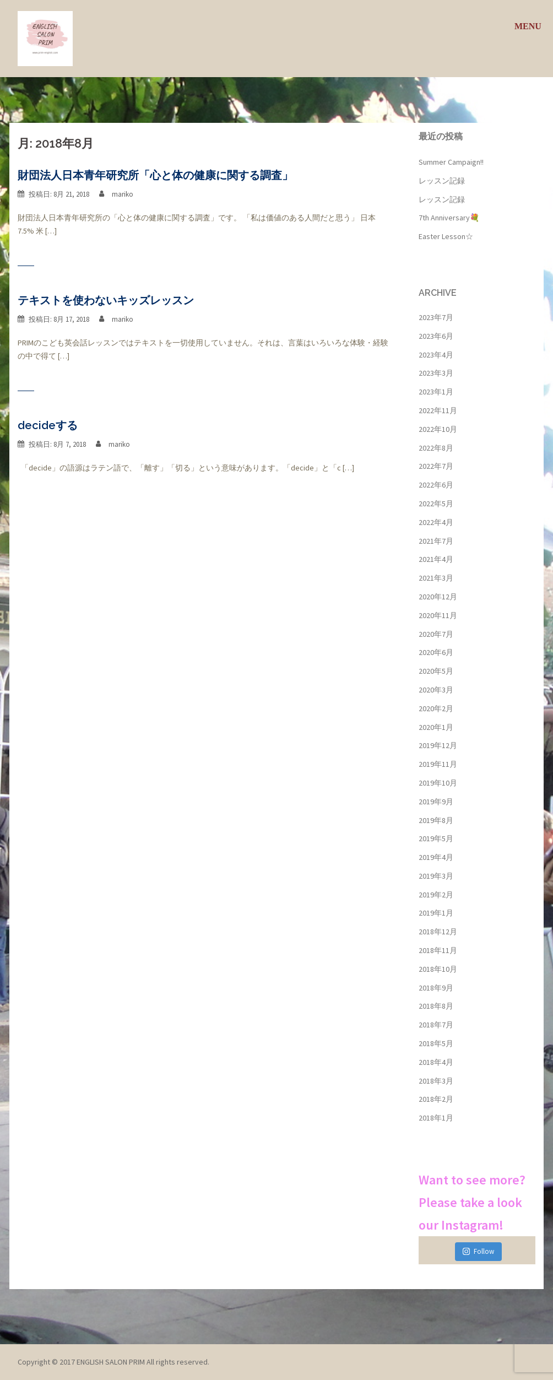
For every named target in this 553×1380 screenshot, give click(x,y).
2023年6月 (436, 336)
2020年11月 (438, 615)
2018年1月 (436, 1118)
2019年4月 (436, 857)
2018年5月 (436, 1043)
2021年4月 (436, 559)
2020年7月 (436, 634)
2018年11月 (438, 950)
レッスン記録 (442, 181)
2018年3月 (436, 1081)
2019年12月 (438, 745)
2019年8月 (436, 820)
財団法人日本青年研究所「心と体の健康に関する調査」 (155, 175)
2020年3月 (436, 690)
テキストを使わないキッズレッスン (106, 300)
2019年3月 (436, 876)
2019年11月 (438, 764)
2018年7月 (436, 1025)
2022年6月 (436, 485)
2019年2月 (436, 895)
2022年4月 (436, 522)
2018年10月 (438, 969)
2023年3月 (436, 373)
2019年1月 (436, 913)
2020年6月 (436, 652)
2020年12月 (438, 597)
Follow (478, 1251)
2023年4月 (436, 355)
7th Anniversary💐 (449, 218)
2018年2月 (436, 1099)
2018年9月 (436, 988)
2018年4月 (436, 1062)
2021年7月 (436, 541)
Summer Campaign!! (451, 162)
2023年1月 (436, 392)
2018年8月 (436, 1006)
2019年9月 (436, 802)
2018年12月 (438, 932)
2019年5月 (436, 838)
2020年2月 (436, 708)
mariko (122, 194)
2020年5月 (436, 671)
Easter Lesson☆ (446, 236)
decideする (48, 425)
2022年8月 (436, 448)
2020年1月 (436, 727)
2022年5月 (436, 503)
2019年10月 (438, 783)
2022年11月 (438, 410)
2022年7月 (436, 466)
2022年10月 (438, 429)
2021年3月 (436, 578)
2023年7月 (436, 317)
